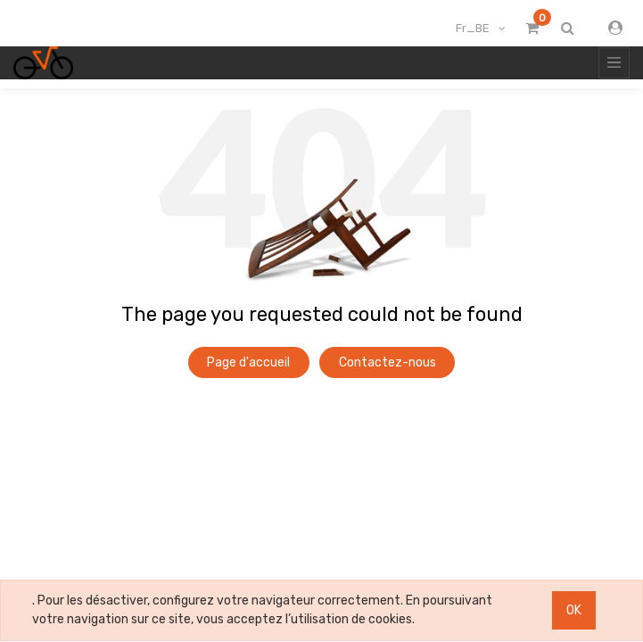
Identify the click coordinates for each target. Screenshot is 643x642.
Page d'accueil (248, 362)
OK (573, 610)
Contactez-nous (387, 362)
